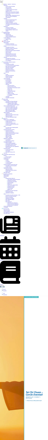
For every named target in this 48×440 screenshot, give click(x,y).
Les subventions (8, 163)
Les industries (10, 95)
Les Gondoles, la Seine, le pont (13, 94)
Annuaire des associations (10, 69)
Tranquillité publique (6, 32)
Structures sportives (9, 76)
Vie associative (6, 63)
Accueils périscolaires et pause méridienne (13, 50)
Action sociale (5, 99)
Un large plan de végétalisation (11, 120)
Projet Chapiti (8, 150)
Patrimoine (7, 84)
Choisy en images (8, 156)
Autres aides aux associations (11, 66)
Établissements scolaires (10, 49)
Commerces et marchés (9, 27)
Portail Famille (6, 176)
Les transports (8, 139)
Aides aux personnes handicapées (11, 109)
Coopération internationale (10, 97)
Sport (5, 73)
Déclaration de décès (11, 186)
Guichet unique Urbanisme (8, 206)
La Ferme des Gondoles (10, 149)
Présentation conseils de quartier (11, 165)
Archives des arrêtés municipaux (11, 196)
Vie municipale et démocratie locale (8, 154)
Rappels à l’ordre (8, 39)
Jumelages (7, 96)
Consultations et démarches (7, 173)
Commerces (6, 26)
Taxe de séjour (8, 14)
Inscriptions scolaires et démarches (11, 48)
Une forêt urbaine (8, 125)
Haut (3, 293)
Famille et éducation (6, 41)
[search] (31, 148)
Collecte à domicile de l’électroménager (12, 133)
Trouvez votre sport (9, 77)
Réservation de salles (9, 68)
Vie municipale (6, 159)
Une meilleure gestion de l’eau (11, 145)
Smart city (5, 153)
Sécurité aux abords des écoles (11, 53)
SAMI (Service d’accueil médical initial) (12, 114)
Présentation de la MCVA (10, 64)
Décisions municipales (9, 197)
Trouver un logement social (10, 20)
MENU (1, 1)
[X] (1, 287)
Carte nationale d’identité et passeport (14, 179)
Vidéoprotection (8, 34)
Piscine (7, 74)
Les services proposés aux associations (12, 65)
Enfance (5, 46)
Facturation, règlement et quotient (11, 56)
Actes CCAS (8, 200)
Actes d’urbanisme (9, 201)
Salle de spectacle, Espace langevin (13, 104)
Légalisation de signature (10, 192)
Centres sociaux (6, 100)
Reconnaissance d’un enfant (12, 181)
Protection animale (7, 148)
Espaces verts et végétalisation (9, 119)
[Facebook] (0, 287)
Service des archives (11, 85)
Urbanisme (5, 5)
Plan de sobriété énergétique (10, 143)
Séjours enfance (8, 52)
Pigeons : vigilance (9, 137)
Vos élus (7, 160)
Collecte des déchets (9, 130)
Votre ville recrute (5, 208)
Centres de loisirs (8, 51)
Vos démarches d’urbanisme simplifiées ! (12, 13)
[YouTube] (4, 287)
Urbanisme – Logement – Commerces (9, 4)
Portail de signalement (9, 35)
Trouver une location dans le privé (11, 19)
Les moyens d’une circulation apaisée (12, 127)
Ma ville (5, 155)
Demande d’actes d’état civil (10, 178)
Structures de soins (9, 113)
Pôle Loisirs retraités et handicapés (11, 108)
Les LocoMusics (8, 60)
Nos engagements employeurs (9, 212)
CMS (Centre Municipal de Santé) (11, 117)
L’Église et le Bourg (11, 93)
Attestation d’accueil (11, 187)
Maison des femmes (9, 169)
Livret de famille (10, 188)
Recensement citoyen (9, 191)
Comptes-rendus (8, 166)
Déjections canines (9, 136)
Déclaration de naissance (12, 180)
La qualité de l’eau (9, 8)
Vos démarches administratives (11, 28)
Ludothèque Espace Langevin (12, 103)
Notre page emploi (7, 172)
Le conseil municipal (9, 162)
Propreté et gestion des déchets (9, 129)
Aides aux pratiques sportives (10, 111)
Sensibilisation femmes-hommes (11, 144)
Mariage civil (10, 183)
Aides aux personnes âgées (10, 110)
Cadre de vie (4, 118)
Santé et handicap (7, 112)
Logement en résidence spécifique (11, 23)
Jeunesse (5, 57)
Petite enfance (6, 42)
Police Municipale (7, 33)
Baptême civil (10, 189)
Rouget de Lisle (10, 92)
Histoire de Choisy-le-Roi (12, 86)
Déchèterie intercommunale (10, 134)
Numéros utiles (8, 171)
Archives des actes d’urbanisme (13, 205)
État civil (5, 177)
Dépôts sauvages (8, 135)
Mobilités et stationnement (8, 138)
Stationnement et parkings (10, 140)
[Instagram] (3, 287)
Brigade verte (6, 40)
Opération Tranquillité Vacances (11, 36)
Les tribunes (8, 161)
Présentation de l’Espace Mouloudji (11, 101)
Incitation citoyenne (9, 121)
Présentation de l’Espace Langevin (11, 102)
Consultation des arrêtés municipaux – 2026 (13, 195)
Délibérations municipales (10, 198)
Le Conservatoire (8, 79)
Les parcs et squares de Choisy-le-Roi (12, 124)
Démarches (4, 294)
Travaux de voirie (8, 128)
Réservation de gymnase (10, 75)
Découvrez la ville (7, 209)
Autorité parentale (10, 182)
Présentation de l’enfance (10, 47)
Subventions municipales (10, 67)
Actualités (4, 290)
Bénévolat (7, 72)
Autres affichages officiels (10, 199)
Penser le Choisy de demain (10, 6)
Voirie (5, 126)
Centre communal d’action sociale (9, 105)
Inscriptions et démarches (10, 43)
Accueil (4, 289)
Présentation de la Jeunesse (10, 58)
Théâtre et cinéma (8, 83)
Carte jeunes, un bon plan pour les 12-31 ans (13, 59)
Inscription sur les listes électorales (11, 190)
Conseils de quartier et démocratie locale (10, 164)
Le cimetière (6, 207)
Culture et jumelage (7, 78)
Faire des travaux (8, 7)
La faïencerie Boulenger (11, 91)
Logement (5, 18)
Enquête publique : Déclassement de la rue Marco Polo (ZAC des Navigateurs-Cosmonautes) (13, 16)
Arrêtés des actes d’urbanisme (13, 202)
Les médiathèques (9, 82)
